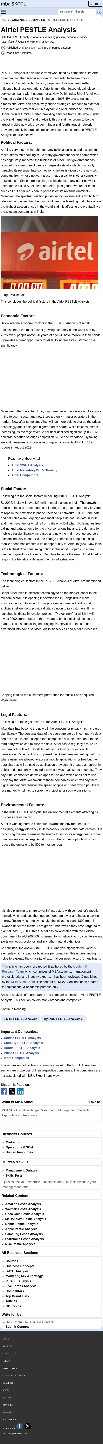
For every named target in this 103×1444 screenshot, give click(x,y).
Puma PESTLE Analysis (21, 1053)
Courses (95, 3)
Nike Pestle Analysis (20, 1244)
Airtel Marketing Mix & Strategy (34, 470)
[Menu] (4, 11)
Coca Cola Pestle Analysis (24, 1214)
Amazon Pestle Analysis (23, 1204)
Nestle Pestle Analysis (21, 1224)
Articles (11, 1301)
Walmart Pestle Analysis (23, 1209)
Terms (6, 1361)
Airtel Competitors (24, 475)
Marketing (13, 1142)
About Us (94, 1102)
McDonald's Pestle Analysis (25, 1219)
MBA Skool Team (32, 47)
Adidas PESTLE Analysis (22, 1038)
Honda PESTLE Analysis (22, 1048)
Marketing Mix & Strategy (24, 1276)
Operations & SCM (19, 1147)
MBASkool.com (20, 1433)
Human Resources (19, 1152)
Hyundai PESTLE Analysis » (63, 1018)
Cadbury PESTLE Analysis (23, 1043)
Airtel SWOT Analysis (27, 465)
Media (6, 1390)
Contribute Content (15, 1375)
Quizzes (7, 1397)
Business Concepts (20, 1266)
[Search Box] (77, 12)
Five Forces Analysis (21, 1286)
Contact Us (9, 1353)
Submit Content (17, 1326)
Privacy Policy (11, 1368)
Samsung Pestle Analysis (24, 1234)
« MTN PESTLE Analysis (20, 1018)
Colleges (8, 1383)
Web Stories (10, 1419)
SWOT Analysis (17, 1271)
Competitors (15, 1291)
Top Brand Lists (17, 1296)
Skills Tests (14, 1175)
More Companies (16, 1058)
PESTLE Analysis (18, 1281)
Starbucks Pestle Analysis (24, 1239)
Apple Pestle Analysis (21, 1229)
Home (6, 1339)
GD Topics (13, 1306)
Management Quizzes (21, 1170)
